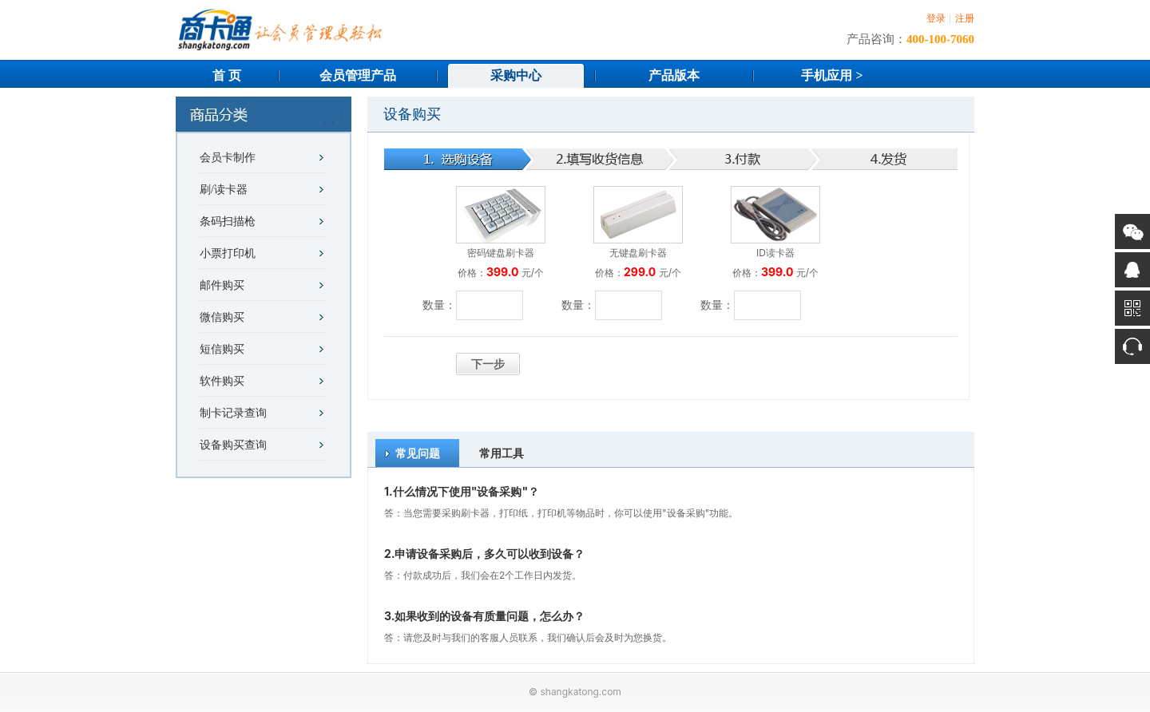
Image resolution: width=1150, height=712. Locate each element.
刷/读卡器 (224, 190)
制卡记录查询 (233, 413)
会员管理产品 (357, 75)
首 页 (226, 75)
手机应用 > (831, 75)
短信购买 (222, 349)
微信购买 (222, 317)
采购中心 (515, 75)
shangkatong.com (580, 692)
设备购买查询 (233, 445)
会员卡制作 (228, 158)
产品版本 (674, 75)
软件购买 (222, 381)
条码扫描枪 (228, 221)
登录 (936, 18)
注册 (964, 18)
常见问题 (417, 453)
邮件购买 (222, 285)
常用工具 (501, 453)
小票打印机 (228, 253)
